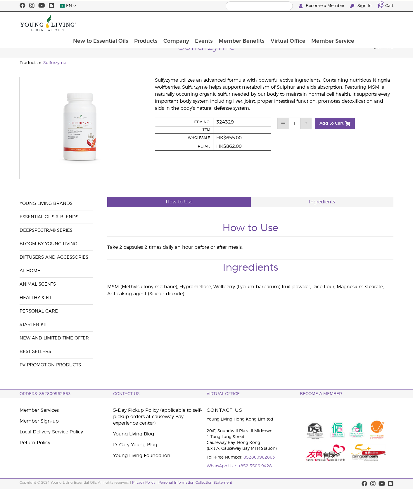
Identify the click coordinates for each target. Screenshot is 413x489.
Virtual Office (323, 23)
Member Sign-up (39, 421)
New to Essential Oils (133, 23)
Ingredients (322, 202)
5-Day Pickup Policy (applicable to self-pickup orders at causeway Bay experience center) (157, 416)
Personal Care (39, 311)
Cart (385, 5)
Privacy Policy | (145, 482)
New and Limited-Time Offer (54, 338)
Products (179, 23)
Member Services (39, 410)
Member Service (368, 23)
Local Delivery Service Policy (51, 432)
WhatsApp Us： (223, 466)
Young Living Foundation (141, 455)
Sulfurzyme (54, 63)
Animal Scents (38, 284)
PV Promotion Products (50, 365)
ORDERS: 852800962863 (45, 394)
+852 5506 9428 (255, 466)
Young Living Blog (133, 434)
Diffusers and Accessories (54, 257)
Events (238, 23)
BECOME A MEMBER (321, 394)
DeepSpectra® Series (46, 230)
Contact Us (126, 394)
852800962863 (259, 457)
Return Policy (35, 442)
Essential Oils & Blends (49, 217)
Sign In (361, 6)
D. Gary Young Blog (135, 444)
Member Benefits (277, 23)
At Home (30, 271)
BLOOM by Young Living (48, 244)
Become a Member (322, 6)
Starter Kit (33, 324)
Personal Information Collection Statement (195, 482)
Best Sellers (35, 351)
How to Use (179, 202)
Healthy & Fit (36, 298)
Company (210, 23)
